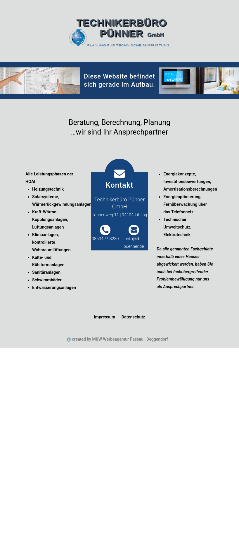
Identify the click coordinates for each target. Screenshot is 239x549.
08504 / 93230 (105, 238)
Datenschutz (133, 317)
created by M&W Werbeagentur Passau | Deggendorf (119, 339)
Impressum (104, 317)
